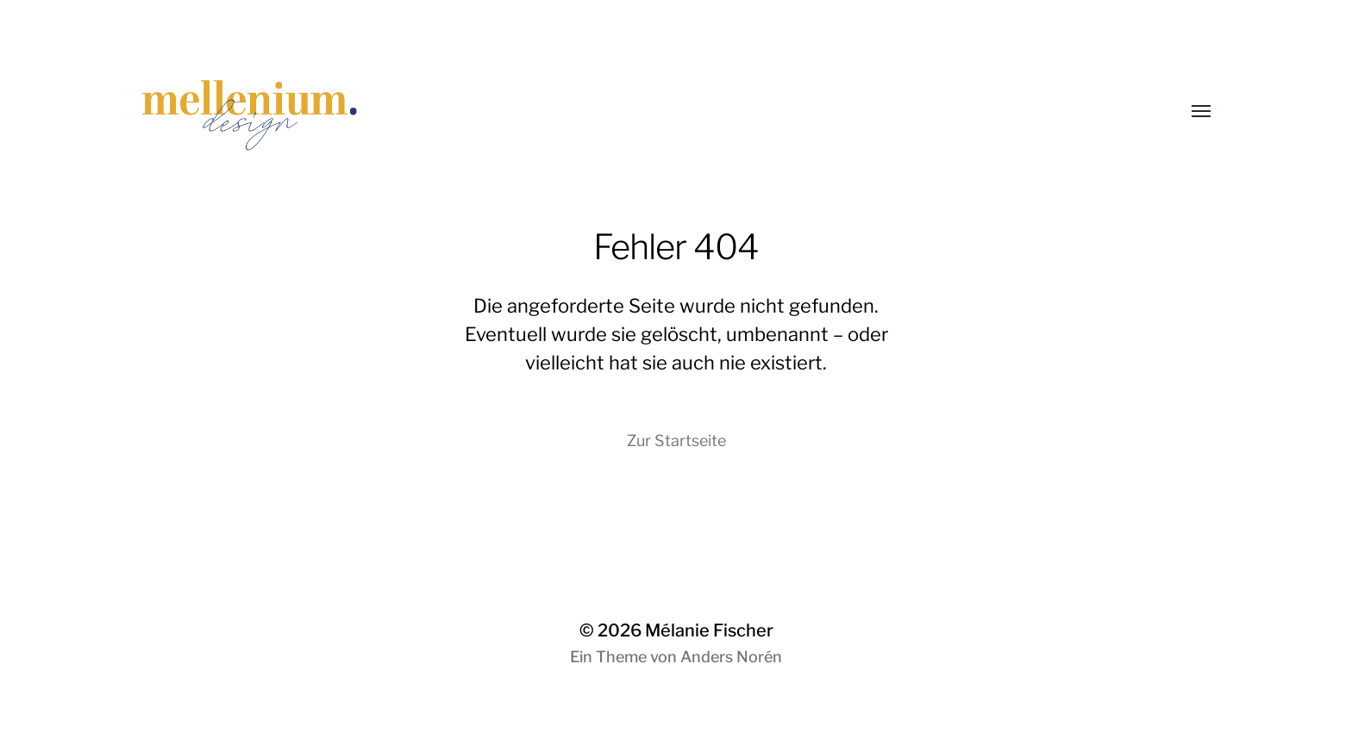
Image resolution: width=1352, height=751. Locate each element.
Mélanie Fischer (709, 630)
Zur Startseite (676, 440)
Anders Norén (731, 657)
